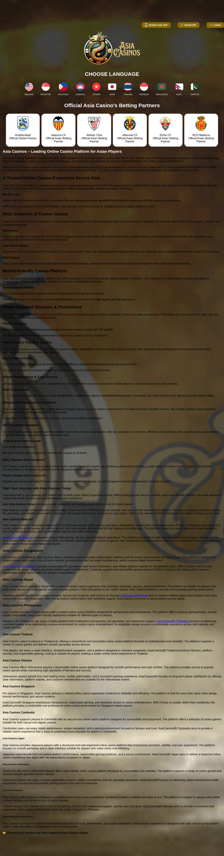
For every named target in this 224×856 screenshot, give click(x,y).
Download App (156, 25)
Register (188, 25)
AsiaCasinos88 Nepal (134, 595)
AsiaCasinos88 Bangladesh (20, 566)
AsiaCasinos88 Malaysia (18, 537)
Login (214, 25)
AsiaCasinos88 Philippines (173, 621)
